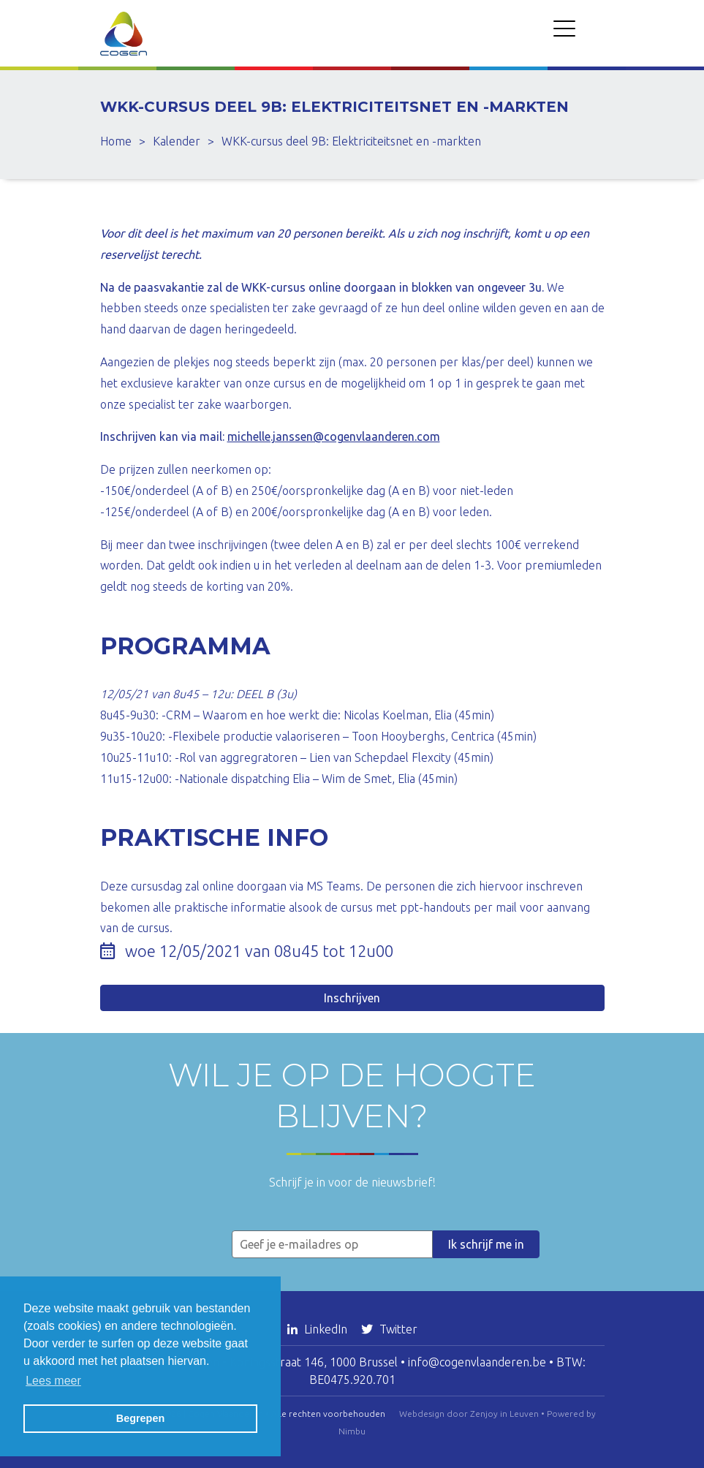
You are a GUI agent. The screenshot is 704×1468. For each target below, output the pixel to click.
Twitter (389, 1329)
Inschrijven (352, 997)
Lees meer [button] (53, 1380)
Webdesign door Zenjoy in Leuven (469, 1413)
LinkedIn (318, 1329)
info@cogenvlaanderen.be (477, 1362)
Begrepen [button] (140, 1418)
